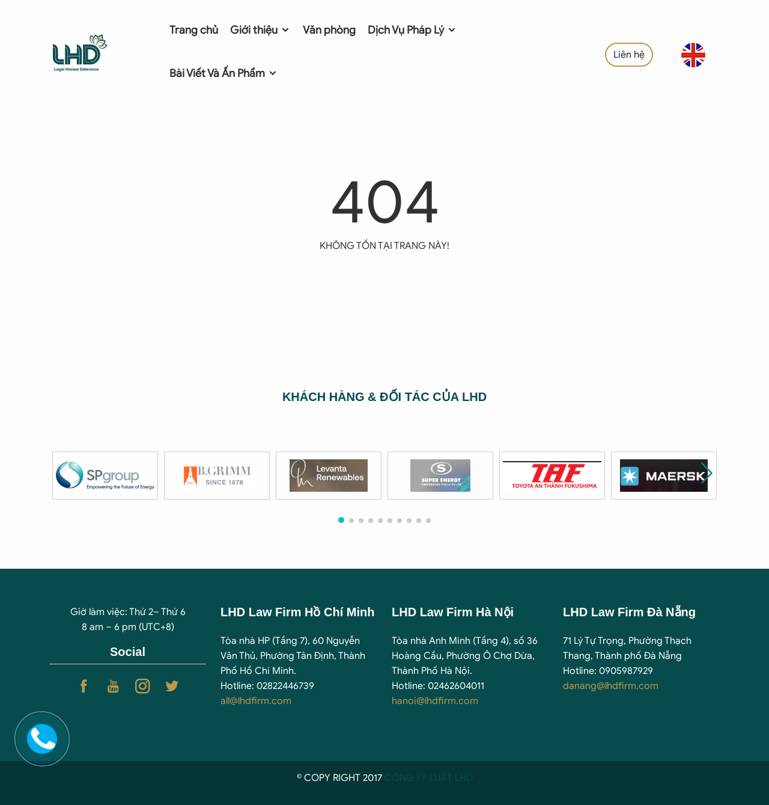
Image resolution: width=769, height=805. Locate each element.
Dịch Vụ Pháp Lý (412, 30)
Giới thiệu (260, 30)
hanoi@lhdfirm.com (435, 701)
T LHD (460, 778)
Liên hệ (629, 55)
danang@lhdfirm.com (610, 686)
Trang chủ (193, 30)
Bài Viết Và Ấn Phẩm (223, 73)
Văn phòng (329, 30)
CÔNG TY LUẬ (415, 778)
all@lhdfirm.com (255, 701)
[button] (706, 472)
